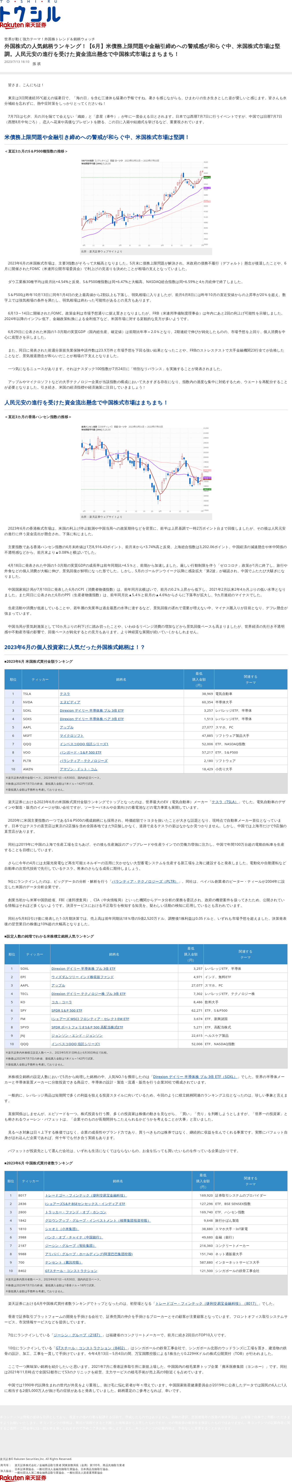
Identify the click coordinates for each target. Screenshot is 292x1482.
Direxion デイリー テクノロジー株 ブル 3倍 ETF (88, 993)
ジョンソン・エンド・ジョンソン (77, 1035)
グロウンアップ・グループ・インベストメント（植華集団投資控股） (98, 1220)
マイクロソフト (72, 735)
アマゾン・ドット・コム (78, 769)
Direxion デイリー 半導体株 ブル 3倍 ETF (92, 710)
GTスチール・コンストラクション (71, 1270)
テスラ (65, 693)
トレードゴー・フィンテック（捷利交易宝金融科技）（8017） (206, 1303)
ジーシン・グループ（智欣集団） (70, 1245)
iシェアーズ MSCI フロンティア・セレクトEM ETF (90, 1019)
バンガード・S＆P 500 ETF (80, 752)
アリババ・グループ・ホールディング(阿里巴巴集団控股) (89, 1254)
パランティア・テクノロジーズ (84, 760)
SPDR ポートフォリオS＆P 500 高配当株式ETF (87, 1027)
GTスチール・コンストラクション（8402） (91, 1348)
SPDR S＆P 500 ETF (66, 1010)
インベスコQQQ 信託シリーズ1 (84, 744)
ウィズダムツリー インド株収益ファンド (82, 977)
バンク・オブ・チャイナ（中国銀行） (74, 1237)
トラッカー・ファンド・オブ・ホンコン (76, 1212)
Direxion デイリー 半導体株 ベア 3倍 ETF (92, 719)
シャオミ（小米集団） (62, 1229)
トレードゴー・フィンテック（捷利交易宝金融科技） (86, 1195)
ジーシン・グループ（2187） (78, 1335)
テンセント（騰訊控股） (64, 1262)
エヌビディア (70, 702)
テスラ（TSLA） (225, 801)
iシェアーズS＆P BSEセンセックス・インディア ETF (85, 1203)
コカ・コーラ (61, 1002)
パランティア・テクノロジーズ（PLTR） (145, 881)
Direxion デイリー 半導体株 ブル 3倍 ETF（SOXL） (195, 1076)
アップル (66, 727)
